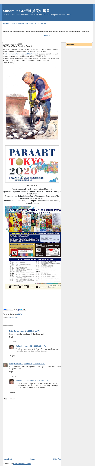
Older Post (57, 459)
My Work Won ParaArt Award (17, 46)
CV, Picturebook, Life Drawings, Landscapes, (29, 23)
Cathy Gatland (15, 364)
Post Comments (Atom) (22, 464)
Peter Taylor (14, 331)
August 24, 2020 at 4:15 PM (30, 331)
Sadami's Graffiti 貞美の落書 (26, 11)
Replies (14, 342)
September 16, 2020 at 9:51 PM (37, 381)
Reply (11, 337)
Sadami (19, 346)
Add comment (9, 399)
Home (32, 459)
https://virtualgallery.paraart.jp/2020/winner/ (21, 54)
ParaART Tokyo (13, 317)
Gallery (6, 23)
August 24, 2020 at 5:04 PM (36, 346)
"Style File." (47, 35)
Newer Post (7, 459)
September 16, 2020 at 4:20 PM (33, 364)
